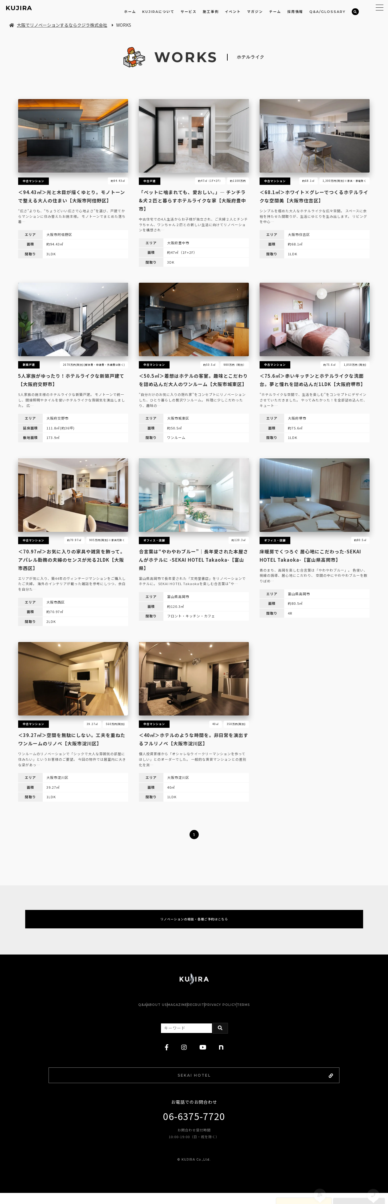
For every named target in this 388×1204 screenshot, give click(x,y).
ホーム (130, 12)
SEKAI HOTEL (210, 1084)
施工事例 (211, 12)
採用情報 (295, 12)
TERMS (274, 1013)
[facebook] (167, 1055)
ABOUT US (138, 1013)
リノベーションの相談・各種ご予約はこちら (194, 923)
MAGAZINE (171, 1013)
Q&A (112, 1013)
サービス (189, 12)
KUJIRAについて (158, 12)
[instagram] (184, 1055)
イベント (233, 12)
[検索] (355, 11)
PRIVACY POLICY (239, 1013)
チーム (275, 12)
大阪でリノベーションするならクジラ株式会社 (58, 25)
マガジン (255, 12)
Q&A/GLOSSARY (327, 12)
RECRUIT (202, 1013)
